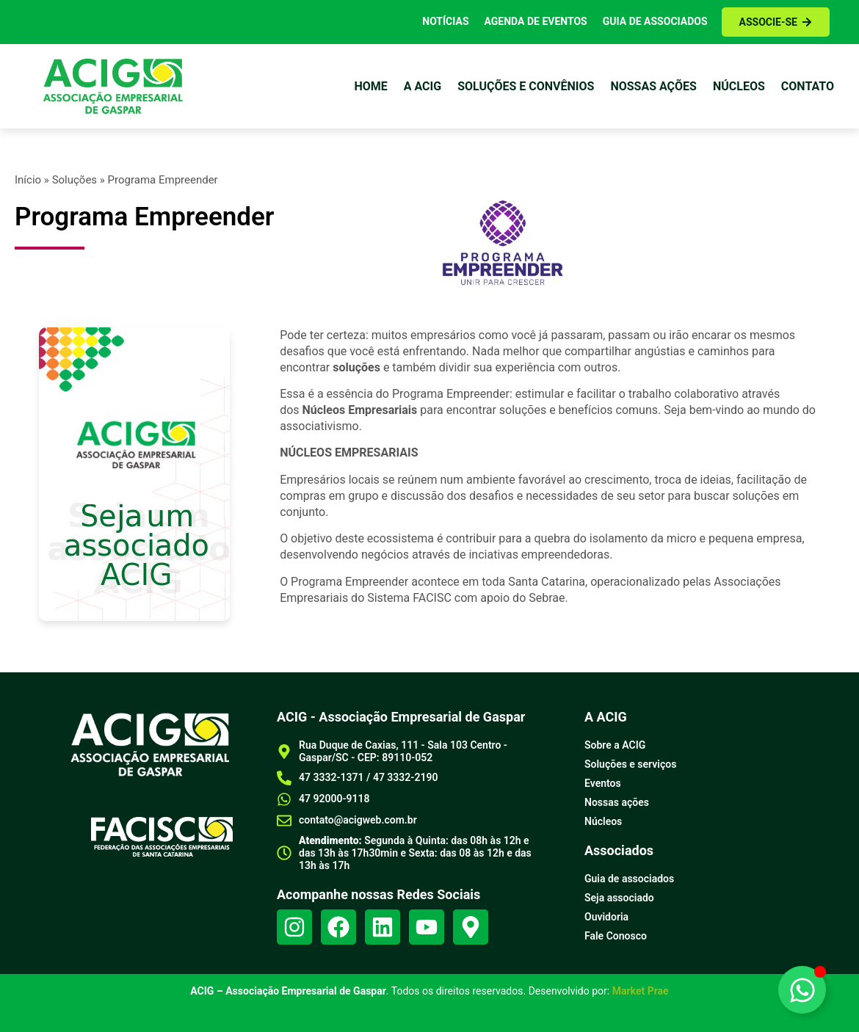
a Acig (422, 86)
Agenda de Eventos (536, 21)
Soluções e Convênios (525, 86)
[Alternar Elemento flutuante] (802, 990)
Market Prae (640, 991)
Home (370, 86)
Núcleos (739, 86)
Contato (807, 86)
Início (28, 179)
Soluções (74, 179)
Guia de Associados (655, 21)
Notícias (445, 21)
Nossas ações (653, 86)
